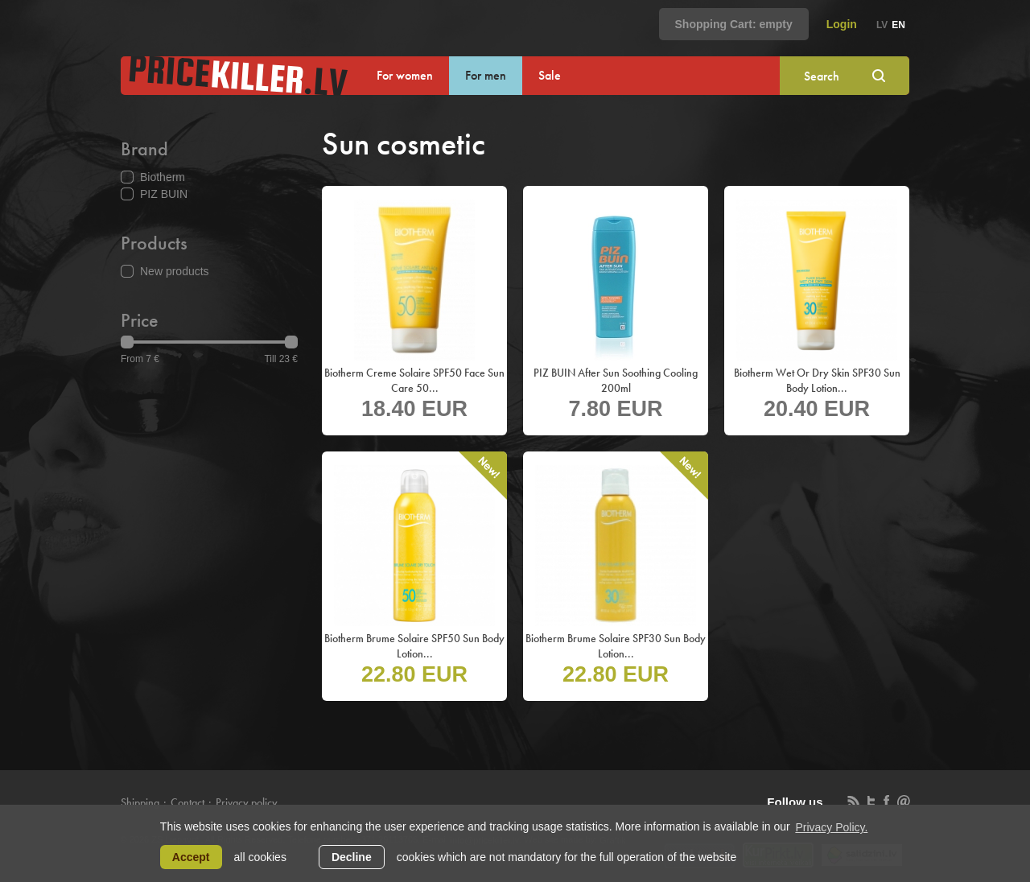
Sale (549, 75)
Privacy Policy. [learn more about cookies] (831, 827)
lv (882, 25)
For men (485, 75)
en (898, 25)
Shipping (140, 802)
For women (405, 75)
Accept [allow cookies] (191, 857)
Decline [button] (352, 857)
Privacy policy (247, 802)
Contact (187, 802)
